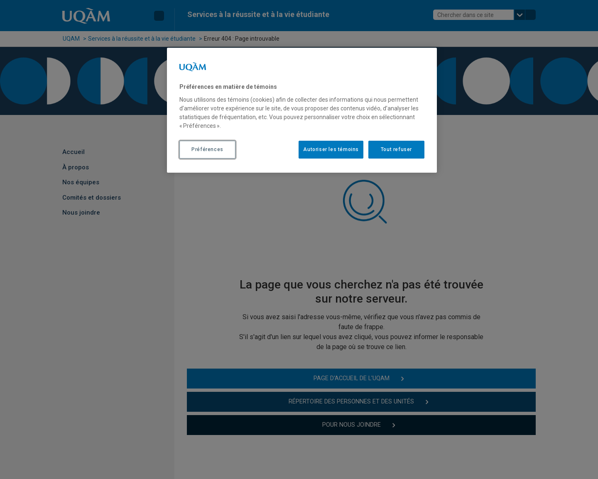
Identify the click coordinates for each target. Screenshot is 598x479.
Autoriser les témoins (331, 149)
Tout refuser (396, 149)
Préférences (207, 149)
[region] (302, 110)
